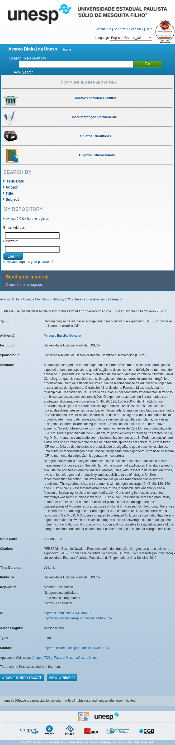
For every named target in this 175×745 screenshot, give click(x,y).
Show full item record (22, 677)
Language (123, 38)
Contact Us (103, 29)
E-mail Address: (14, 228)
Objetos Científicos (36, 299)
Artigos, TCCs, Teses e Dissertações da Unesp (86, 299)
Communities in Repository (89, 82)
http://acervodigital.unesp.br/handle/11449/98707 (78, 618)
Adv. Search (24, 72)
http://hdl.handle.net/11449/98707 (67, 613)
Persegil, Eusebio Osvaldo (62, 335)
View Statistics (62, 677)
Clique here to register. (24, 284)
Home (66, 49)
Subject (12, 199)
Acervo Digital (10, 299)
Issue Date (15, 181)
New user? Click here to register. (26, 219)
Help (149, 29)
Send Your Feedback (128, 29)
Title (9, 193)
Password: (10, 241)
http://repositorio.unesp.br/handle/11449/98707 (77, 648)
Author (12, 187)
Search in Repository (27, 58)
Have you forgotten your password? (28, 262)
